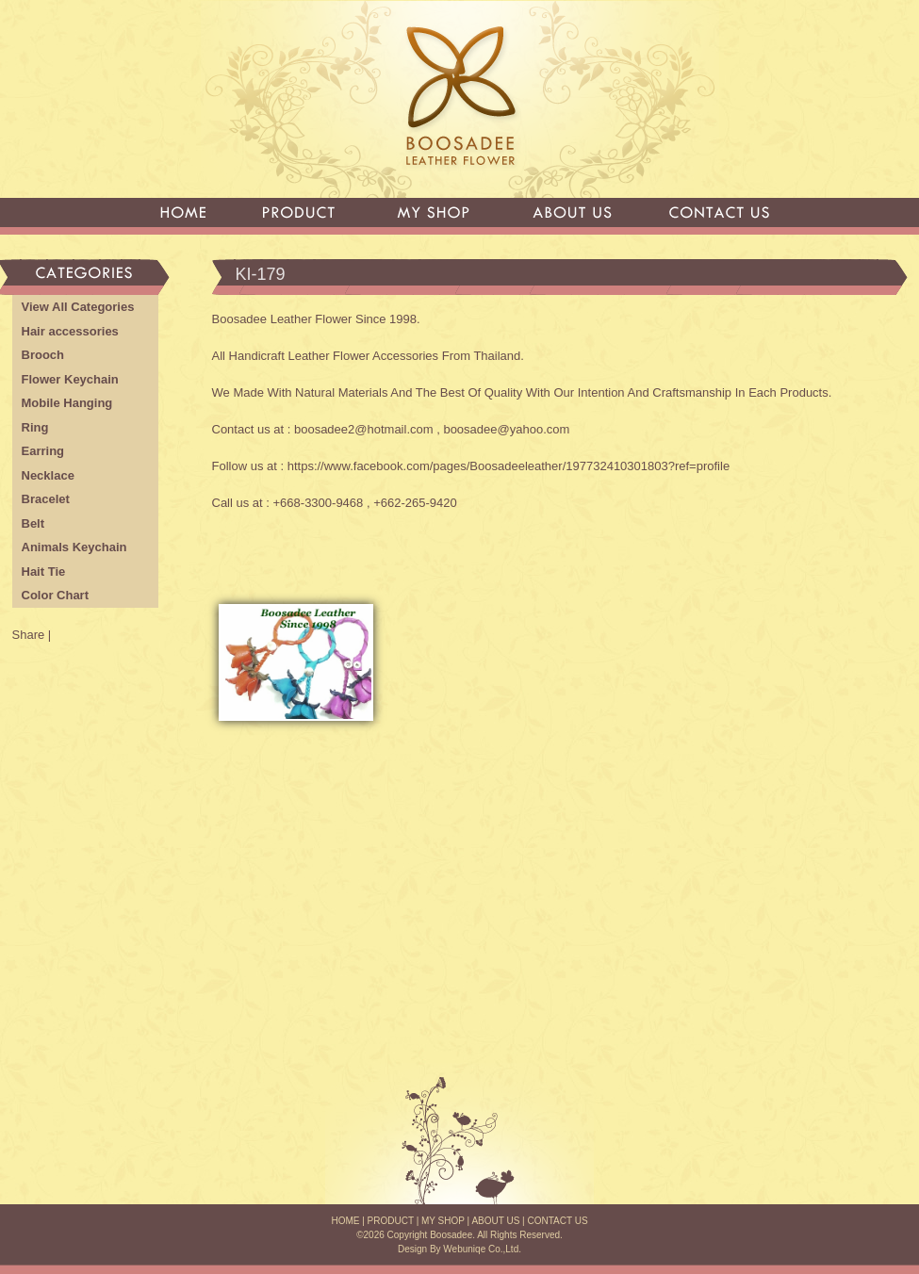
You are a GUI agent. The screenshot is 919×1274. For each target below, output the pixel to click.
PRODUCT (391, 1221)
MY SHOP (443, 1221)
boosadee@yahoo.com (506, 429)
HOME (345, 1221)
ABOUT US (495, 1221)
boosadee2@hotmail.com (364, 429)
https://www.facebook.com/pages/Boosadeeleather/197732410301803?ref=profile (508, 466)
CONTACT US (557, 1221)
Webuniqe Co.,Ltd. (482, 1249)
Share (28, 635)
